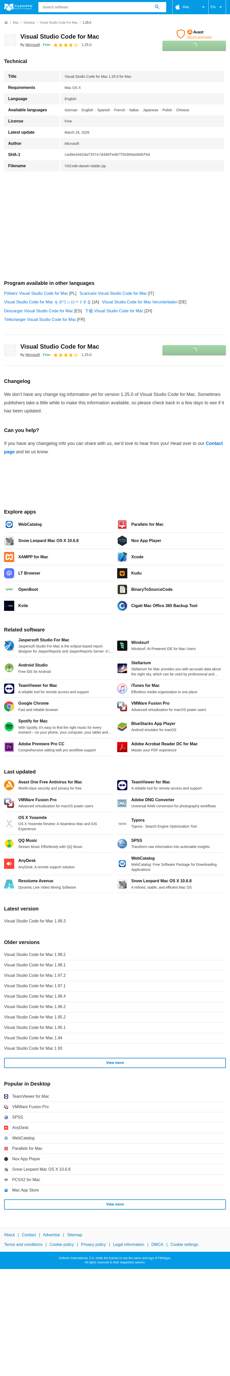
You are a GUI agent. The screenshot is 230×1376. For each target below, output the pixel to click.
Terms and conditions (23, 1244)
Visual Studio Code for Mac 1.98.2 (35, 954)
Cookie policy (62, 1244)
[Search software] (157, 7)
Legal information (128, 1244)
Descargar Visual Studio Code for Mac (38, 311)
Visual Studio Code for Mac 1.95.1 (35, 1027)
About (9, 1235)
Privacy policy (93, 1244)
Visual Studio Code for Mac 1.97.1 (35, 986)
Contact (29, 1235)
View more (115, 1063)
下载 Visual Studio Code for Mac (114, 311)
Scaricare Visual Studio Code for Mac (113, 293)
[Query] (102, 7)
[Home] (6, 22)
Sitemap (74, 1235)
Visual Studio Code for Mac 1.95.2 (35, 1017)
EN (217, 7)
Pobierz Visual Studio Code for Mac (36, 293)
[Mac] (16, 23)
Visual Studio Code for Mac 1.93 (33, 1048)
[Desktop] (29, 23)
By (30, 45)
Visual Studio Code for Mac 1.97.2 (35, 975)
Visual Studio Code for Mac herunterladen (140, 302)
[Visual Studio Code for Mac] (59, 23)
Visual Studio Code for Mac (59, 36)
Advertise (51, 1235)
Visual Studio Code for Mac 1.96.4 (35, 996)
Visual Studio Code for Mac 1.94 (33, 1038)
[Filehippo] (18, 7)
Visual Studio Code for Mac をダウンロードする (47, 302)
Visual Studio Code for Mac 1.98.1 (35, 965)
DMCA (157, 1244)
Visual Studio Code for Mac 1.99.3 (35, 921)
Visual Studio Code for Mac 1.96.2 (35, 1006)
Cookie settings (184, 1244)
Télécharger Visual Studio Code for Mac (40, 319)
